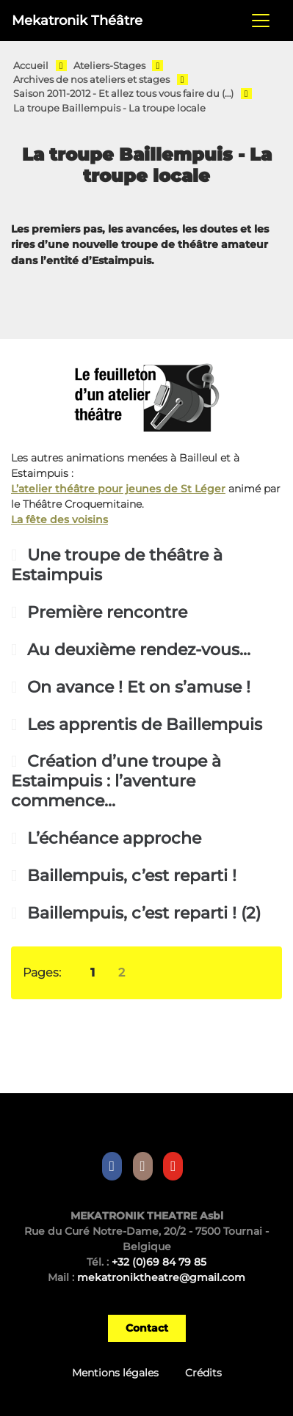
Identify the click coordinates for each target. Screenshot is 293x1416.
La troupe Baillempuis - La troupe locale (109, 108)
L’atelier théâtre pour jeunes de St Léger (118, 488)
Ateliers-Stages (109, 65)
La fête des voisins (59, 519)
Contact (147, 1328)
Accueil (30, 65)
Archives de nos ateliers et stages (91, 79)
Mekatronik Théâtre (77, 20)
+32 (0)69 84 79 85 (159, 1262)
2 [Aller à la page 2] (121, 972)
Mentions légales (115, 1372)
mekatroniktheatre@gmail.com (161, 1277)
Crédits (203, 1372)
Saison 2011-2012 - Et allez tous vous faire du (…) (123, 93)
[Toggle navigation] (260, 20)
